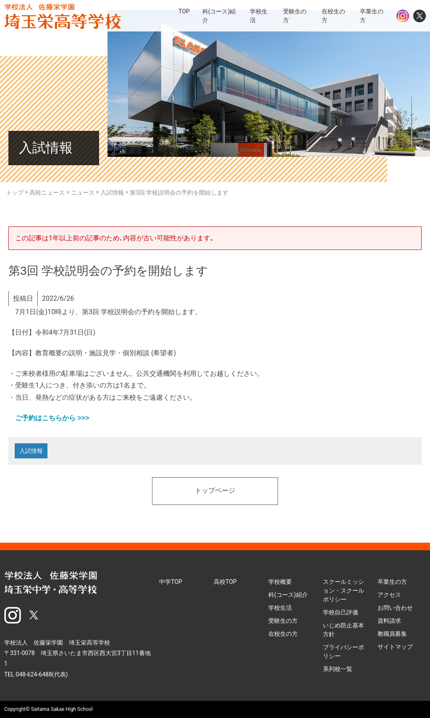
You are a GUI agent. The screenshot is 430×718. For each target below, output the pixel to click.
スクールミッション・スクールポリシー (343, 590)
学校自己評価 (340, 612)
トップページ (215, 491)
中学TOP (170, 581)
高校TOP (225, 581)
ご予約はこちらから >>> (48, 417)
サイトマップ (395, 646)
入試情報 (31, 450)
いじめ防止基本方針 (343, 629)
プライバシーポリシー (343, 651)
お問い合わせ (395, 607)
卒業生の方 (392, 581)
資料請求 (389, 620)
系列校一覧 (337, 669)
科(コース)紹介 (288, 594)
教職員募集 (392, 633)
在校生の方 (283, 633)
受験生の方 (283, 620)
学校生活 (280, 607)
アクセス (389, 594)
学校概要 (280, 581)
